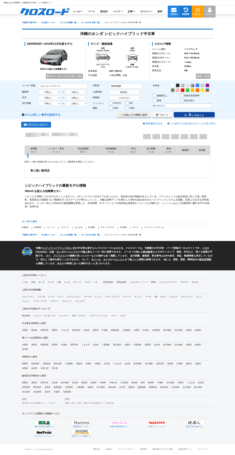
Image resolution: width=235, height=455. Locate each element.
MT (131, 103)
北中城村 (178, 330)
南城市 (198, 330)
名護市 (189, 330)
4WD (132, 108)
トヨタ (25, 282)
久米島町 (175, 387)
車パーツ (134, 259)
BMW (153, 282)
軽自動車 (148, 251)
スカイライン (28, 296)
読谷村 (146, 330)
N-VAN (123, 227)
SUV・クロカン (79, 315)
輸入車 (86, 251)
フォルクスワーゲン (168, 282)
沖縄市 (25, 330)
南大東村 (198, 387)
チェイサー (80, 301)
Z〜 (58, 152)
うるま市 (65, 330)
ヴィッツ (138, 296)
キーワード (158, 106)
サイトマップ (202, 449)
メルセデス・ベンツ (138, 282)
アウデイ (184, 282)
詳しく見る (203, 76)
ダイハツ (77, 282)
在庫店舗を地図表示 (36, 124)
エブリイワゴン (74, 296)
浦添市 (96, 330)
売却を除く (189, 100)
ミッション (98, 103)
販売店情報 (205, 259)
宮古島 (55, 368)
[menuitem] (44, 11)
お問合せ (108, 449)
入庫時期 (97, 92)
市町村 (96, 85)
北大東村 (187, 387)
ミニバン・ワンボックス (44, 315)
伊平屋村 (101, 387)
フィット (51, 227)
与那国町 (67, 392)
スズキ (87, 282)
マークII (87, 296)
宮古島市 (26, 392)
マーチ (148, 296)
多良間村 (37, 392)
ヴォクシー (67, 301)
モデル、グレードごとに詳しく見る (64, 76)
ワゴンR (41, 296)
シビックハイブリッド (55, 248)
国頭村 (134, 382)
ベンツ (72, 251)
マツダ (51, 282)
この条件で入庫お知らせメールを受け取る (193, 123)
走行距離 (26, 103)
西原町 (34, 330)
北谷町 (86, 330)
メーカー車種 (28, 85)
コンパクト (64, 315)
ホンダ (71, 248)
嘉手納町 (167, 330)
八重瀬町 (126, 330)
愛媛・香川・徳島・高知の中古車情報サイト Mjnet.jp (89, 403)
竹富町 (57, 392)
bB (156, 296)
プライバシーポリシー (126, 449)
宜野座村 (26, 387)
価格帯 (25, 92)
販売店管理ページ (185, 449)
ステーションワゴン (99, 315)
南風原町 (115, 330)
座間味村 (153, 387)
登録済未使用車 (192, 95)
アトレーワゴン (40, 301)
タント (199, 296)
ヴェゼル (79, 227)
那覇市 (55, 330)
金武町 (25, 349)
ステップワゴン (107, 227)
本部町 (25, 368)
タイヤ (106, 259)
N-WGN (37, 227)
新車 (159, 100)
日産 (51, 251)
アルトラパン (187, 296)
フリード (65, 227)
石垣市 (48, 392)
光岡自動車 (121, 282)
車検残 (96, 97)
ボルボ (195, 282)
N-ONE (91, 227)
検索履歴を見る (154, 123)
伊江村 (122, 387)
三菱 (59, 282)
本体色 (156, 85)
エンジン (120, 259)
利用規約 (143, 449)
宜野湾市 (44, 330)
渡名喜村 (164, 387)
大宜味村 (124, 382)
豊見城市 (76, 330)
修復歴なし (162, 95)
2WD (115, 108)
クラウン (55, 301)
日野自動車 (108, 282)
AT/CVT (117, 103)
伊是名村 (112, 387)
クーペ (114, 315)
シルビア (173, 296)
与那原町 (156, 330)
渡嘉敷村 (142, 387)
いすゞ (97, 282)
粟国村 (131, 387)
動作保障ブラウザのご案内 (162, 449)
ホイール (96, 259)
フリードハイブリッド (154, 227)
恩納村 (84, 382)
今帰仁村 (44, 368)
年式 (24, 97)
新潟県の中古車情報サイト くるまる (38, 403)
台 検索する (194, 114)
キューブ (127, 296)
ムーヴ (51, 296)
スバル (67, 282)
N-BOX (25, 227)
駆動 (95, 108)
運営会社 (96, 449)
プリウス (58, 255)
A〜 (53, 152)
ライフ (135, 227)
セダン (123, 315)
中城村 (105, 330)
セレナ (163, 296)
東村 (143, 382)
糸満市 (137, 330)
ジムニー (26, 301)
